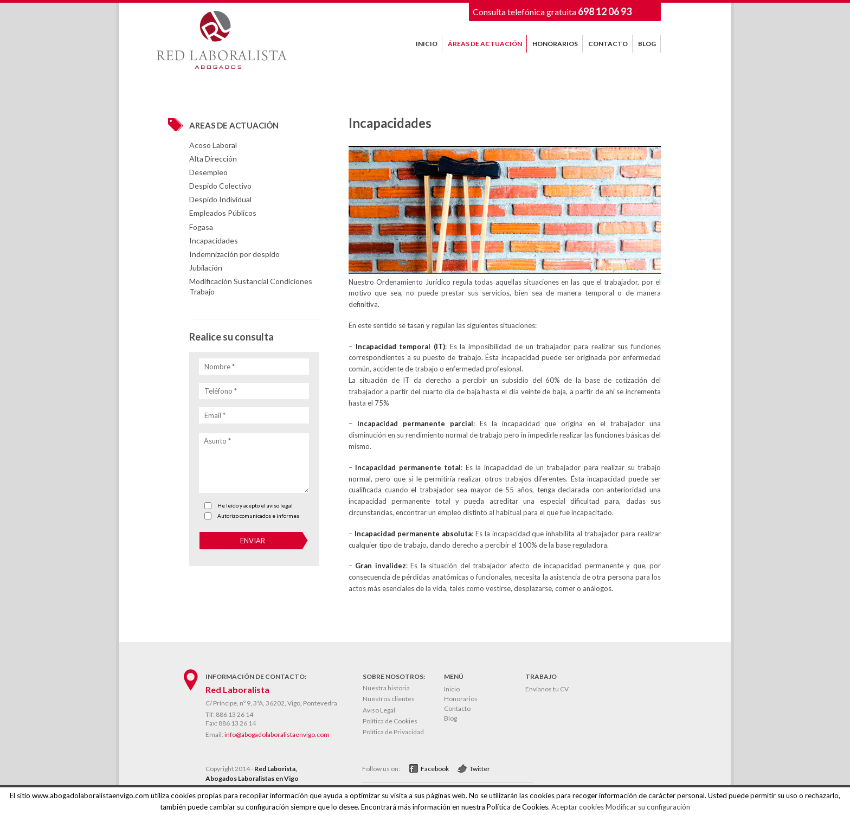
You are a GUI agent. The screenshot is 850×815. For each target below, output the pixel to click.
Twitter (479, 769)
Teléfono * (220, 391)
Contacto (457, 708)
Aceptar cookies (577, 807)
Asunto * (217, 441)
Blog (450, 718)
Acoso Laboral (213, 145)
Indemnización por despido (234, 254)
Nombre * (219, 366)
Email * (215, 415)
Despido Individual (220, 199)
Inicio (452, 689)
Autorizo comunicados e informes (258, 515)
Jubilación (205, 267)
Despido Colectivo (220, 185)
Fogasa (201, 227)
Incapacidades (213, 240)
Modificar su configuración (648, 807)
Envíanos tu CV (547, 689)
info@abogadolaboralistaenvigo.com (277, 734)
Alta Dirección (213, 158)
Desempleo (208, 172)
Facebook (435, 769)
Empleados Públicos (222, 212)
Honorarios (461, 699)
